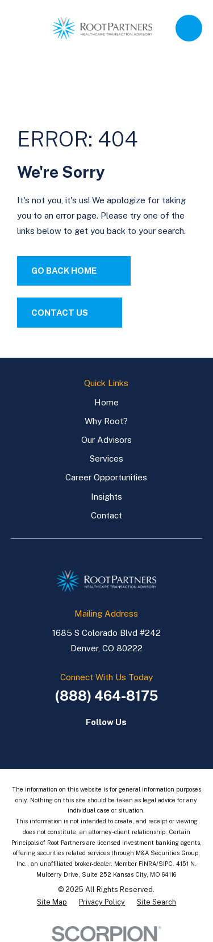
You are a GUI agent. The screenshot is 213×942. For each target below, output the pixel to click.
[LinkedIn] (95, 741)
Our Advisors (106, 440)
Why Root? (106, 421)
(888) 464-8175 (106, 696)
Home (106, 402)
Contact (106, 515)
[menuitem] (52, 902)
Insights (106, 496)
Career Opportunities (106, 477)
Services (106, 458)
